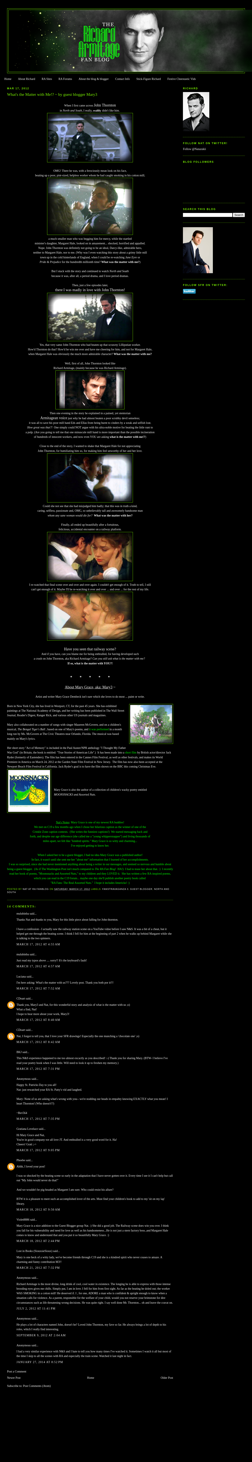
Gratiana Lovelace (27, 1128)
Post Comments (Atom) (37, 1386)
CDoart (21, 998)
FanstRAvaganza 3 (115, 889)
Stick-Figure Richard (148, 79)
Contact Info (122, 79)
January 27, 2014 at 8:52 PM (40, 1362)
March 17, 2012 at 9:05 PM (38, 1150)
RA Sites (47, 79)
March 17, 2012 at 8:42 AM (38, 1042)
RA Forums (65, 79)
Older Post (167, 1377)
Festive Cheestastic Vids (181, 79)
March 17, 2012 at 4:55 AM (38, 944)
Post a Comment (16, 1371)
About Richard (26, 79)
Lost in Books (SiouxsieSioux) (34, 1251)
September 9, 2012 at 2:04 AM (41, 1335)
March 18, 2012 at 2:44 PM (38, 1241)
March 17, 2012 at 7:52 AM (38, 988)
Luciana (21, 976)
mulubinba (23, 913)
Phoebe (21, 1160)
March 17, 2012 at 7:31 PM (38, 1068)
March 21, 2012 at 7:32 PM (38, 1267)
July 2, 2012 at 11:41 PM (36, 1308)
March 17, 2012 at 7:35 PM (38, 1118)
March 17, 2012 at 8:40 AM (38, 1019)
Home (7, 79)
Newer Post (14, 1377)
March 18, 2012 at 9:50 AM (38, 1209)
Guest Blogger (141, 889)
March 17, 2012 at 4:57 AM (38, 966)
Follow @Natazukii (194, 149)
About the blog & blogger (93, 79)
